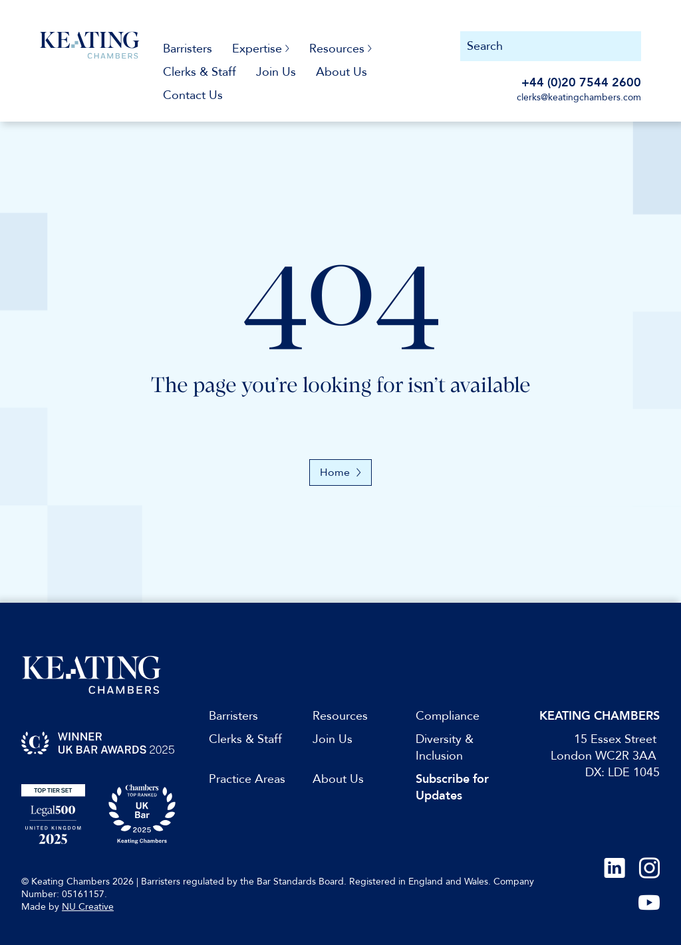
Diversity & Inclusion (445, 747)
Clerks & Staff (199, 72)
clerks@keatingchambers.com (579, 97)
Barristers (187, 49)
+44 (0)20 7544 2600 (581, 82)
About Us (341, 72)
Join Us (276, 72)
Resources (340, 716)
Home (340, 472)
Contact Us (193, 95)
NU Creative (88, 906)
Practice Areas (247, 779)
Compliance (447, 716)
